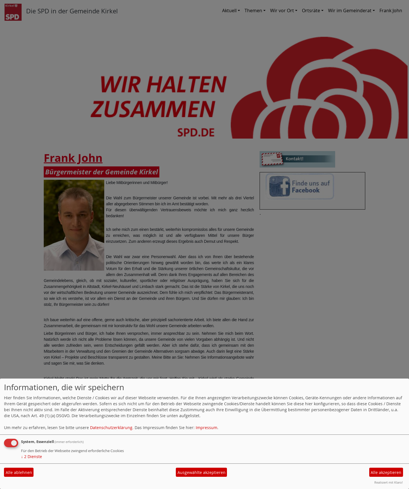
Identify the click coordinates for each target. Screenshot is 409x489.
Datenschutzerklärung (111, 427)
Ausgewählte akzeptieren (202, 472)
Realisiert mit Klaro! (388, 482)
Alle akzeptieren (386, 472)
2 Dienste (31, 456)
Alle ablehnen (19, 472)
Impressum (206, 427)
